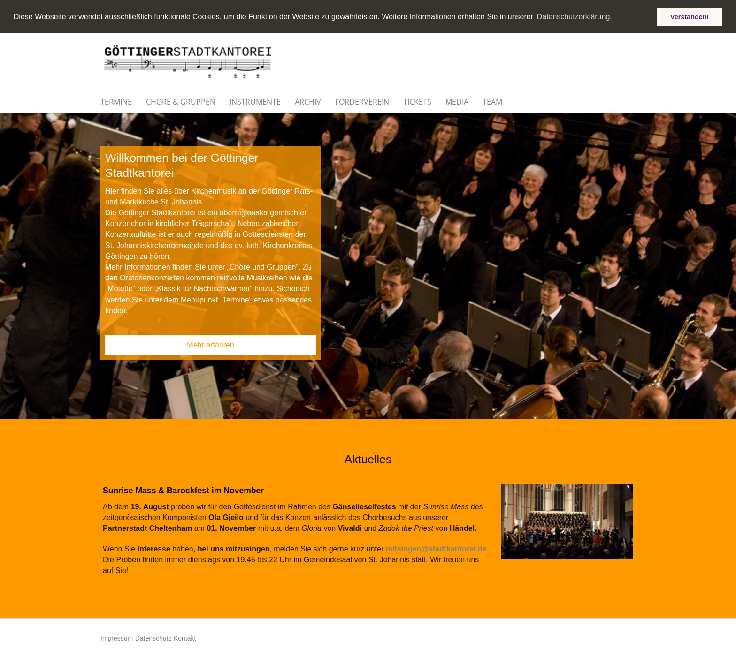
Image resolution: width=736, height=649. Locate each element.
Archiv (308, 101)
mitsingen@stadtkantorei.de (436, 548)
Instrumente (255, 101)
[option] (368, 266)
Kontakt (185, 637)
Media (456, 101)
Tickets (417, 101)
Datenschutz (153, 637)
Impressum (116, 637)
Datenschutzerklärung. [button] (574, 17)
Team (492, 101)
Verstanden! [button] (689, 17)
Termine (116, 101)
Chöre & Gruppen (180, 101)
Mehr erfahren (210, 344)
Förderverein (362, 101)
